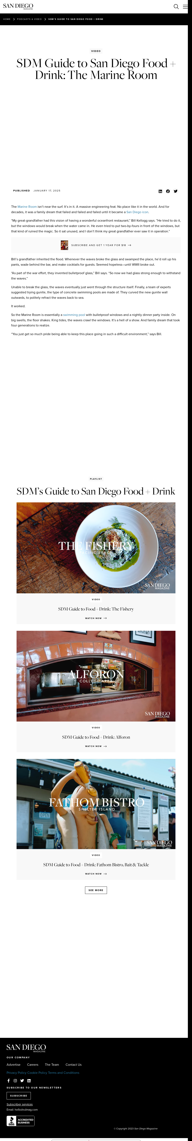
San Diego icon (137, 212)
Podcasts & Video (29, 19)
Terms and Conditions (63, 1072)
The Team (52, 1065)
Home (7, 19)
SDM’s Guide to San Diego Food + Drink (75, 19)
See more (96, 890)
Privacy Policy (16, 1072)
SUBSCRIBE (18, 1096)
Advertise (13, 1065)
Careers (32, 1065)
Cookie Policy (37, 1072)
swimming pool (74, 314)
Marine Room (27, 206)
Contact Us (74, 1065)
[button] (160, 191)
